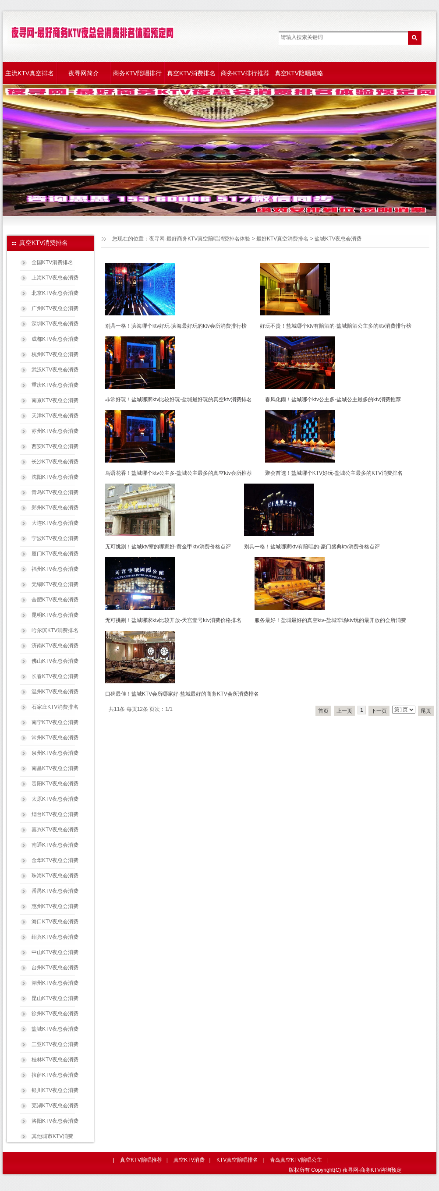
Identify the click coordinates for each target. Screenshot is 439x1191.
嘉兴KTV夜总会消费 (55, 830)
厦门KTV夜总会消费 (55, 554)
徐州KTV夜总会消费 (55, 1014)
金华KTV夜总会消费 (55, 860)
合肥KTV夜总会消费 (55, 600)
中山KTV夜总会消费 (55, 952)
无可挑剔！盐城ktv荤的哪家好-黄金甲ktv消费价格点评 (168, 547)
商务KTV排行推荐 (245, 73)
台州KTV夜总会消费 (55, 968)
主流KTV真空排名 (29, 73)
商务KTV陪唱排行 (137, 73)
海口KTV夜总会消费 (55, 922)
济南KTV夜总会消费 (55, 646)
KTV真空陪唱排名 (237, 1160)
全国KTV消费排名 (52, 262)
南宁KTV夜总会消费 (55, 722)
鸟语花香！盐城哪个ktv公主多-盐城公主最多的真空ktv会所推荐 (178, 473)
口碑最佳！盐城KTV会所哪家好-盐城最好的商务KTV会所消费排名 (182, 694)
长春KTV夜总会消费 (55, 676)
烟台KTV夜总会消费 (55, 814)
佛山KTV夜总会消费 (55, 661)
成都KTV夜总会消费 (55, 339)
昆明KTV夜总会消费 (55, 615)
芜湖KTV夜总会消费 (55, 1106)
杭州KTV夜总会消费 (55, 354)
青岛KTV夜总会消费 (55, 492)
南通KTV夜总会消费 (55, 845)
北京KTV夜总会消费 (55, 293)
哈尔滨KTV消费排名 (55, 630)
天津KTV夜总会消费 (55, 416)
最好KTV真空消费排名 (282, 239)
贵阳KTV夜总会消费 (55, 784)
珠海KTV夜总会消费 (55, 876)
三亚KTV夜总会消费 (55, 1044)
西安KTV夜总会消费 (55, 446)
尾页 (426, 711)
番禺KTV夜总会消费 (55, 891)
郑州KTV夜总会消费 (55, 508)
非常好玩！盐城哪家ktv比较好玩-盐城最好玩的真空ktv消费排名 (178, 399)
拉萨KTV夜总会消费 (55, 1075)
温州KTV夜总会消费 (55, 692)
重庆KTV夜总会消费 (55, 385)
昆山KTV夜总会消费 (55, 998)
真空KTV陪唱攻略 (299, 73)
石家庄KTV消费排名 (55, 707)
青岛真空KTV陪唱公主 (296, 1160)
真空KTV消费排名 (191, 73)
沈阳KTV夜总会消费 (55, 477)
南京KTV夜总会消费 (55, 400)
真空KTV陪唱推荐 (141, 1160)
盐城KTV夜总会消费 (55, 1029)
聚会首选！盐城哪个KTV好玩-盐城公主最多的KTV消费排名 (334, 473)
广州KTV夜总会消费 (55, 308)
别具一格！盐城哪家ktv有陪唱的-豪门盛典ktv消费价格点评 (312, 547)
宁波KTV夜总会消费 (55, 538)
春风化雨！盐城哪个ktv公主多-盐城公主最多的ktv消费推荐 (333, 399)
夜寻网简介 (83, 73)
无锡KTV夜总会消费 (55, 584)
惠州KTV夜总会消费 (55, 906)
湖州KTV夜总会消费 (55, 983)
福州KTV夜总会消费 (55, 569)
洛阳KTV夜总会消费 (55, 1121)
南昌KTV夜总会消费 (55, 768)
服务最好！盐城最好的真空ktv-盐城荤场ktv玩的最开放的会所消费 (331, 620)
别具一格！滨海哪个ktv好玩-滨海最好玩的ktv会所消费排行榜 (176, 326)
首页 (323, 711)
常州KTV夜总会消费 (55, 738)
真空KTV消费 (189, 1160)
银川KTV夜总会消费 (55, 1090)
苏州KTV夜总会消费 (55, 431)
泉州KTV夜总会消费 (55, 753)
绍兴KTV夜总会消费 (55, 937)
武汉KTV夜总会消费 (55, 370)
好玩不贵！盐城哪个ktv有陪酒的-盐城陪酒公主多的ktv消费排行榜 (336, 326)
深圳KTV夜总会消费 (55, 324)
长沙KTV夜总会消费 (55, 462)
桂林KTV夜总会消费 (55, 1060)
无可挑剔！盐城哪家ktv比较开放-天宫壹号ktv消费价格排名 (173, 620)
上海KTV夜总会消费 (55, 278)
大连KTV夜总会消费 (55, 523)
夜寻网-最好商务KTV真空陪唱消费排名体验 (199, 239)
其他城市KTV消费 (52, 1136)
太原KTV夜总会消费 (55, 799)
